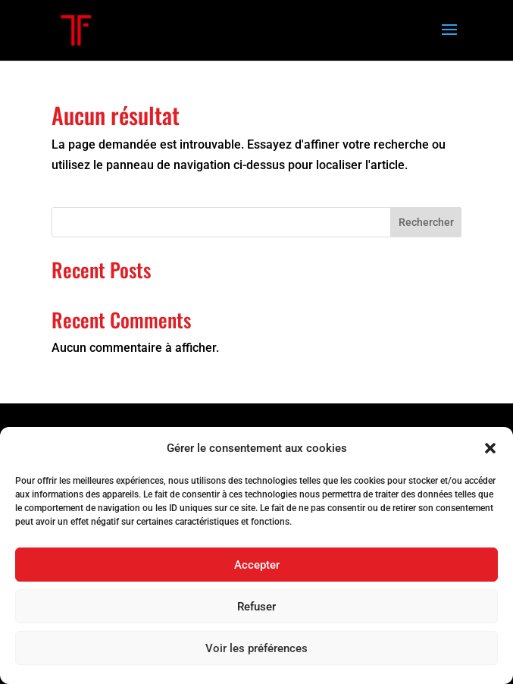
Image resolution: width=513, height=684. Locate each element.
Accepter (257, 565)
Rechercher (426, 222)
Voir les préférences (256, 648)
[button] (490, 448)
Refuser (256, 606)
